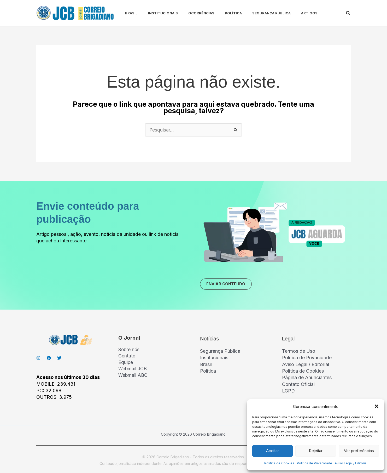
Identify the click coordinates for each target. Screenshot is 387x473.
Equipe (125, 364)
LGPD (288, 391)
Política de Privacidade (314, 463)
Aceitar (272, 450)
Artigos (293, 13)
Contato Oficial (298, 385)
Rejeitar (315, 450)
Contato (127, 357)
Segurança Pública (258, 13)
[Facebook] (49, 359)
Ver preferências (359, 450)
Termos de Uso (298, 352)
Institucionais (156, 13)
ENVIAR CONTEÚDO (228, 284)
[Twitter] (59, 359)
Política (221, 13)
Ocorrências (192, 13)
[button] (376, 406)
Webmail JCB (132, 370)
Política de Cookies (279, 463)
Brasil (126, 13)
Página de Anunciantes (307, 378)
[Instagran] (38, 359)
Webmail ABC (133, 377)
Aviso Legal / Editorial (351, 463)
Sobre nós (129, 351)
